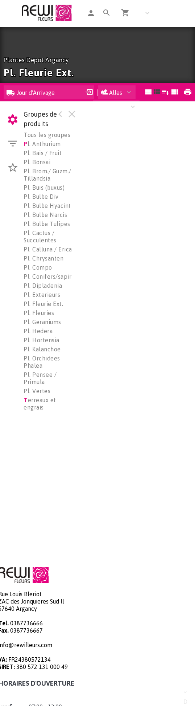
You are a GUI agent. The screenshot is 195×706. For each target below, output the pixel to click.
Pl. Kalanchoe (42, 349)
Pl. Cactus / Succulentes (40, 236)
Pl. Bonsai (37, 162)
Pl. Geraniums (42, 322)
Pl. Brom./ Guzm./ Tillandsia (47, 175)
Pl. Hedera (38, 331)
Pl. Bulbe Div (41, 196)
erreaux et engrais (40, 403)
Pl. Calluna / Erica (48, 249)
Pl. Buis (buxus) (44, 187)
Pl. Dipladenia (43, 285)
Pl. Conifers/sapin (48, 276)
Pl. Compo (38, 267)
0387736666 (26, 623)
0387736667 (26, 630)
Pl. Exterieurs (42, 294)
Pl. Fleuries (39, 312)
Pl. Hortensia (41, 340)
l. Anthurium (42, 144)
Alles (111, 92)
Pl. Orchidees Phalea (42, 362)
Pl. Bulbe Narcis (45, 214)
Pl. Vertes (37, 391)
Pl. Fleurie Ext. (43, 303)
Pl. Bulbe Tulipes (47, 223)
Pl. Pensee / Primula (40, 378)
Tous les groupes (47, 134)
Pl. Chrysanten (43, 258)
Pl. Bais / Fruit (43, 153)
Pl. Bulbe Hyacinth (49, 205)
